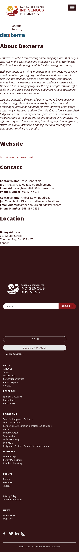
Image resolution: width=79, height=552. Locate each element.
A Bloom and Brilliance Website (46, 546)
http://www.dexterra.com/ (16, 157)
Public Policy (9, 403)
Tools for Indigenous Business (17, 419)
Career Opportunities (13, 378)
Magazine (7, 518)
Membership (9, 456)
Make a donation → (15, 353)
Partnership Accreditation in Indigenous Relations (27, 425)
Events (6, 479)
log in (35, 339)
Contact (7, 385)
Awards (6, 485)
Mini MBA (7, 442)
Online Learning (11, 439)
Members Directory (12, 463)
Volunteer (8, 482)
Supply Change (10, 432)
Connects (7, 429)
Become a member (35, 347)
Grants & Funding (11, 422)
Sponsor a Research (13, 396)
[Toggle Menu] (72, 7)
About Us (7, 368)
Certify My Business (12, 459)
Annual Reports (10, 382)
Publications (9, 400)
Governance (9, 375)
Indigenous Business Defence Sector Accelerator (26, 446)
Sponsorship (9, 436)
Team (6, 372)
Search (67, 306)
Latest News (9, 515)
